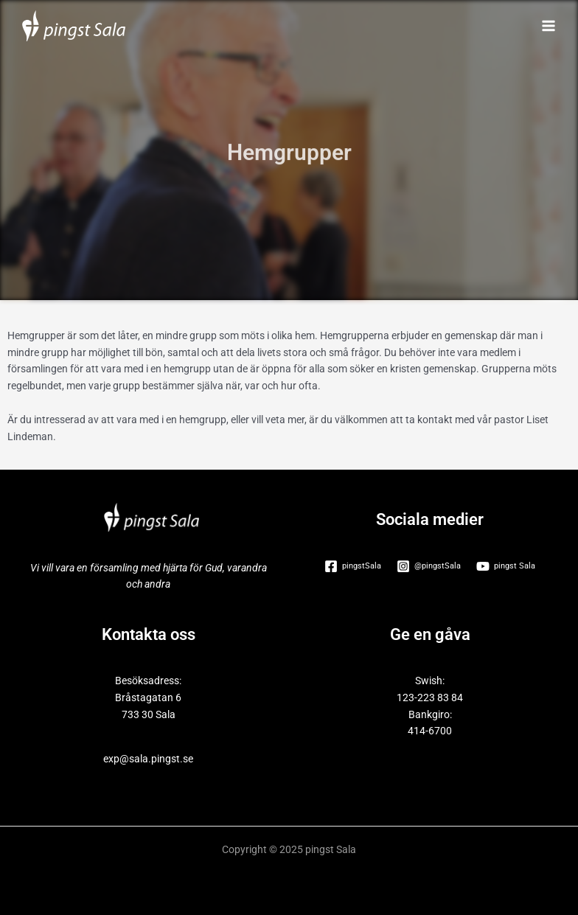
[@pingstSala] (429, 566)
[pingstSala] (353, 566)
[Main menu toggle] (549, 26)
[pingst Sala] (505, 566)
